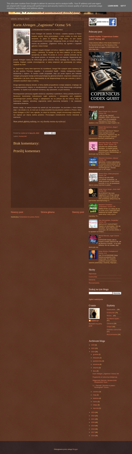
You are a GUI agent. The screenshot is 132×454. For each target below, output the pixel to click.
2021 (93, 419)
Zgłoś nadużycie (96, 299)
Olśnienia (92, 280)
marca (95, 401)
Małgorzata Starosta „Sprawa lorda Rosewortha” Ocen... (105, 381)
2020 (93, 422)
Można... (110, 315)
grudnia (96, 354)
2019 (93, 426)
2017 (93, 432)
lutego (95, 405)
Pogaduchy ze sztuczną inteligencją (105, 377)
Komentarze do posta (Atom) (29, 217)
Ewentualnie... (112, 309)
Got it (123, 6)
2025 (93, 348)
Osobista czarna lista (114, 329)
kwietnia (96, 398)
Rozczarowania (94, 283)
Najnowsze (92, 274)
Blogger (75, 449)
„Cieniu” (60, 55)
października (97, 361)
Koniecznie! (23, 136)
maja (95, 395)
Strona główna (47, 212)
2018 (93, 429)
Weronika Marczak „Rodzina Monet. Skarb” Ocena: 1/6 (108, 143)
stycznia (96, 408)
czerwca (96, 392)
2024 (93, 352)
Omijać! (109, 327)
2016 (93, 436)
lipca (95, 371)
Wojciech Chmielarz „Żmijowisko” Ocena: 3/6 (107, 205)
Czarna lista (93, 277)
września (96, 364)
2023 (93, 412)
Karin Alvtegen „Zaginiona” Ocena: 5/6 (106, 374)
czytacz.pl (95, 321)
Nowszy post (17, 212)
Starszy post (78, 212)
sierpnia (96, 368)
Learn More (113, 6)
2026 (93, 345)
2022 (93, 416)
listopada (96, 358)
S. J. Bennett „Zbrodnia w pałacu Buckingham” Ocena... (104, 386)
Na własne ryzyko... (113, 318)
